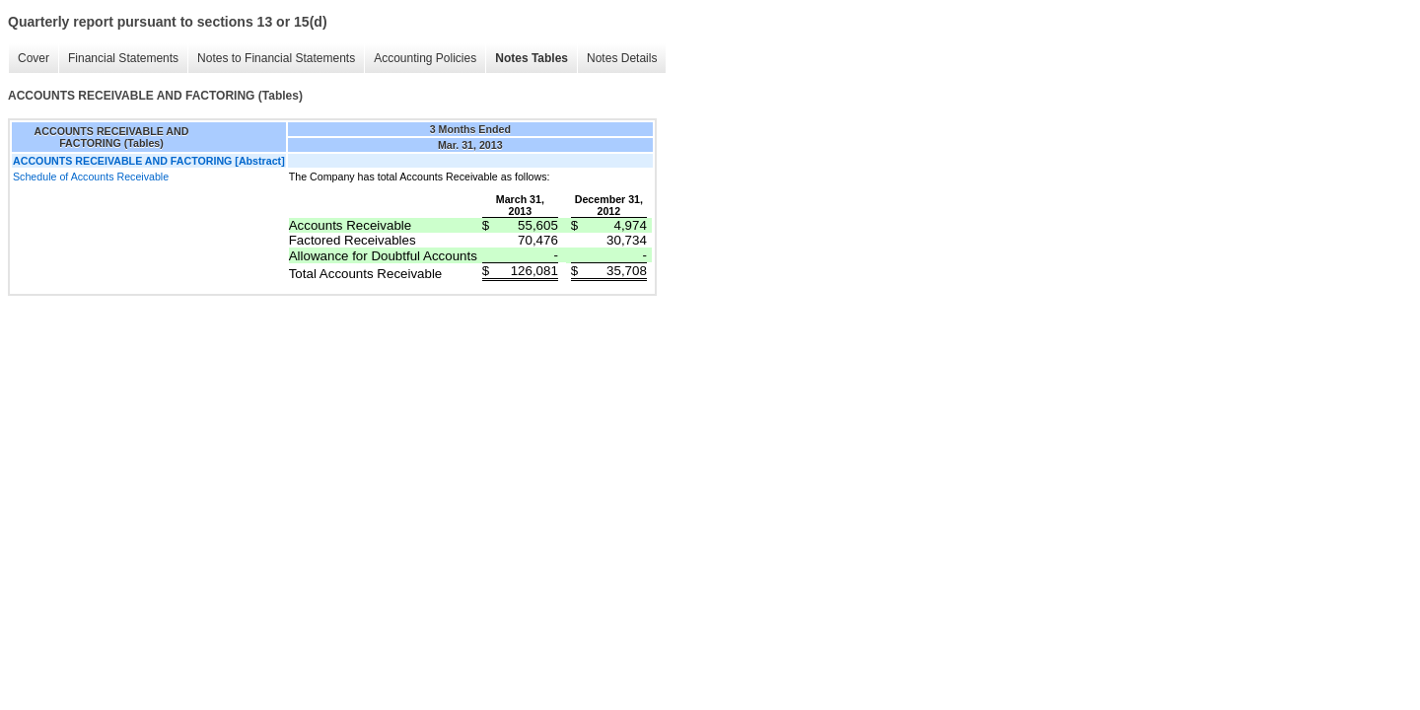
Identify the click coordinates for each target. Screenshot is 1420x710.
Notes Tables (531, 58)
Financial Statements (123, 58)
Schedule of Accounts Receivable (91, 176)
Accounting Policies (425, 58)
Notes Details (622, 58)
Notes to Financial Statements (276, 58)
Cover (33, 58)
